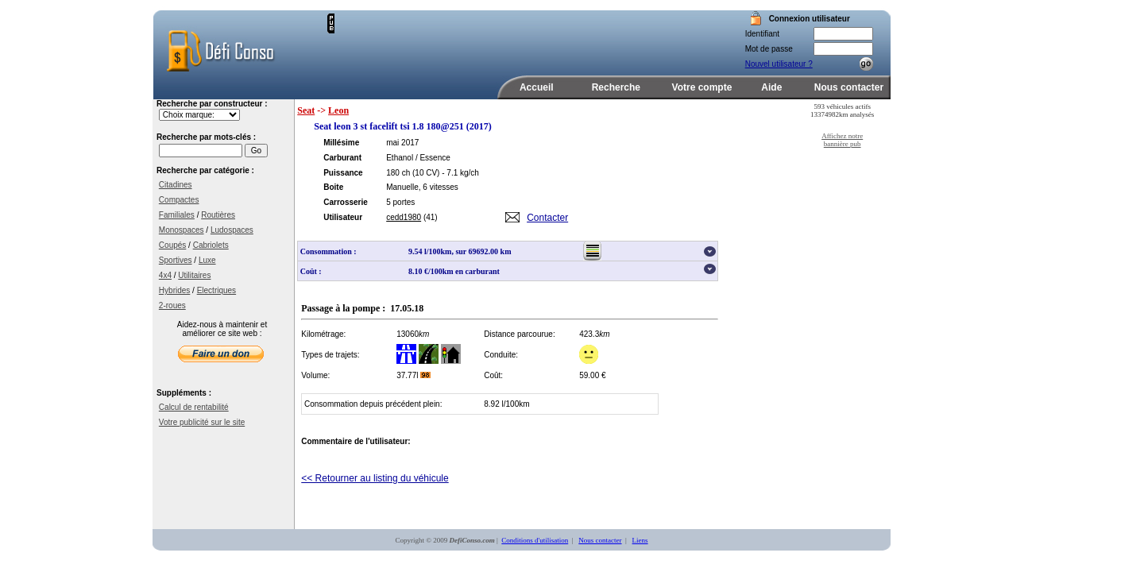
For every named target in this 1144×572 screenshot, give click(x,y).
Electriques (216, 290)
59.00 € (592, 375)
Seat (306, 110)
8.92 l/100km (506, 404)
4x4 (165, 275)
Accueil (537, 87)
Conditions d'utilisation (534, 540)
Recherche (616, 87)
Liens (640, 540)
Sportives (175, 260)
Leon (338, 110)
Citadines (175, 184)
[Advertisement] (520, 37)
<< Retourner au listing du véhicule (374, 478)
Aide (771, 87)
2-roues (172, 305)
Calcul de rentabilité (194, 407)
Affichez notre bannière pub (842, 140)
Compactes (179, 199)
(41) (430, 217)
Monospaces (181, 230)
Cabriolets (211, 245)
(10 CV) (425, 172)
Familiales (177, 215)
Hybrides (174, 290)
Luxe (207, 260)
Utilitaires (194, 275)
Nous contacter (848, 87)
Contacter (547, 217)
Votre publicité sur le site (202, 422)
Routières (218, 215)
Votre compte (702, 87)
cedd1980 (403, 217)
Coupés (172, 245)
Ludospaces (232, 230)
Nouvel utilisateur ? (779, 64)
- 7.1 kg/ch (460, 172)
